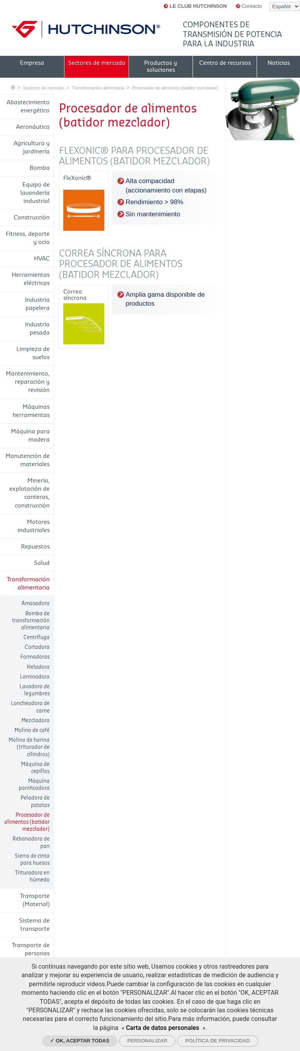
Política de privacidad (217, 1041)
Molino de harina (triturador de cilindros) (29, 747)
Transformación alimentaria (98, 88)
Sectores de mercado (43, 88)
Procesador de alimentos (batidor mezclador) (175, 88)
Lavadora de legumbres (35, 690)
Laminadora (35, 676)
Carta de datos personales (162, 1027)
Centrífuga (36, 637)
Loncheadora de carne (30, 707)
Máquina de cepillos (35, 768)
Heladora (38, 667)
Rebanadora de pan (31, 842)
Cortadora (37, 647)
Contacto (249, 6)
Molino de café (32, 730)
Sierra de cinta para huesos (32, 859)
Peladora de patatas (35, 801)
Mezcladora (35, 720)
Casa (13, 87)
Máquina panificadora (34, 784)
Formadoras (35, 656)
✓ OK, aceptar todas (79, 1041)
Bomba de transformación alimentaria (31, 620)
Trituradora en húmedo (32, 876)
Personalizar (147, 1041)
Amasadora (35, 603)
